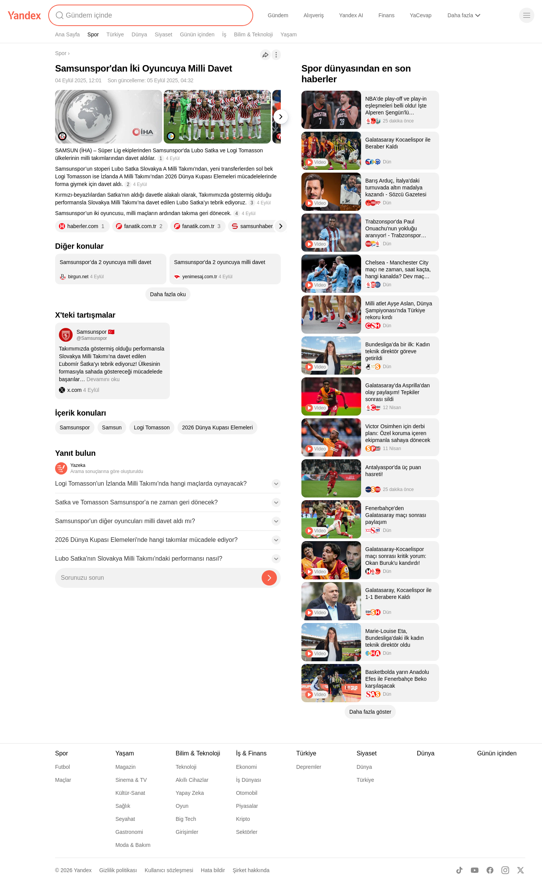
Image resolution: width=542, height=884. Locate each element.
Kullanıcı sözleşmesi (169, 870)
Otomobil (246, 793)
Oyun (182, 806)
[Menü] (526, 15)
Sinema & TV (131, 780)
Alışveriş (314, 15)
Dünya (139, 34)
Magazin (126, 767)
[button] (168, 486)
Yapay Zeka (190, 793)
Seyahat (125, 819)
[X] (520, 870)
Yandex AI (351, 15)
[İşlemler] (276, 54)
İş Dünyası (248, 780)
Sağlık (123, 806)
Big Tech (186, 819)
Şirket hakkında (251, 870)
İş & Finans (251, 753)
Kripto (243, 819)
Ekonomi (246, 767)
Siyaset (164, 34)
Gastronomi (129, 832)
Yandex (82, 870)
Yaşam (288, 34)
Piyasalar (247, 806)
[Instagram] (505, 870)
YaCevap (420, 15)
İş (224, 34)
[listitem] (110, 269)
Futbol (62, 767)
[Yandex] (24, 15)
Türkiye (115, 34)
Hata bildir (213, 870)
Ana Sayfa (67, 34)
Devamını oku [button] (102, 379)
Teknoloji (186, 767)
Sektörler (246, 832)
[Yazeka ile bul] (269, 578)
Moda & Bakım (133, 845)
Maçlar (63, 780)
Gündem (278, 15)
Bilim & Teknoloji (253, 34)
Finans (386, 15)
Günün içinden (197, 34)
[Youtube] (474, 870)
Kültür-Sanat (130, 793)
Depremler (308, 767)
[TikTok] (459, 870)
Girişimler (187, 832)
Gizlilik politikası (118, 870)
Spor (93, 34)
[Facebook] (490, 870)
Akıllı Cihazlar (192, 780)
